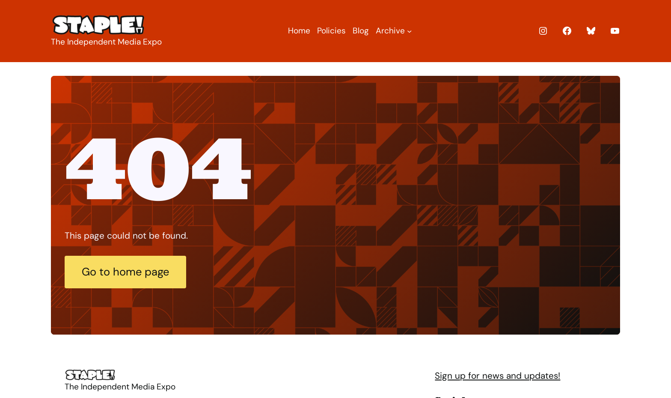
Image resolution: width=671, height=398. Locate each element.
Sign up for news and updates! (497, 375)
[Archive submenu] (409, 31)
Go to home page (125, 272)
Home (299, 30)
